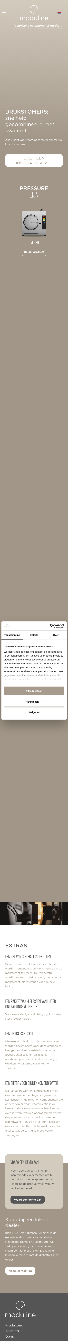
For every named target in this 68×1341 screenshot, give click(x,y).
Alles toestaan (34, 691)
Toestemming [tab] (12, 635)
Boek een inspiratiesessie (34, 160)
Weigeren (34, 712)
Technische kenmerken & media (38, 26)
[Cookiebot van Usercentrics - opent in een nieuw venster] (50, 626)
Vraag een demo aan (27, 1199)
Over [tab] (56, 635)
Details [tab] (34, 635)
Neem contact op (20, 1271)
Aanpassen (34, 701)
